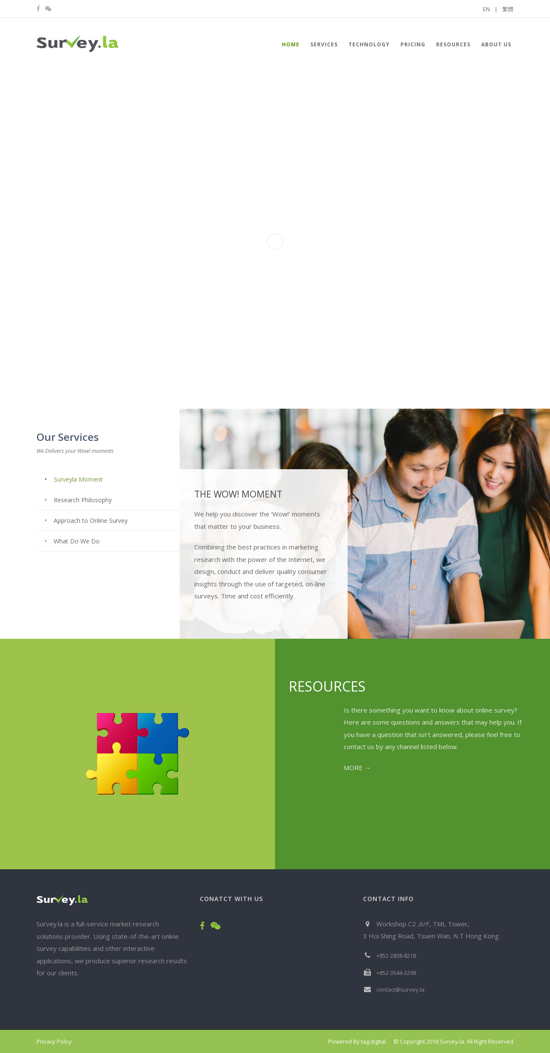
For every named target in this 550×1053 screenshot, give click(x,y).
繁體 (507, 9)
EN (490, 9)
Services (324, 44)
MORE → (357, 767)
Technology (369, 44)
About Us (496, 44)
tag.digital (373, 1041)
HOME (290, 44)
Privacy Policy (54, 1041)
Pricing (412, 44)
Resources (453, 44)
